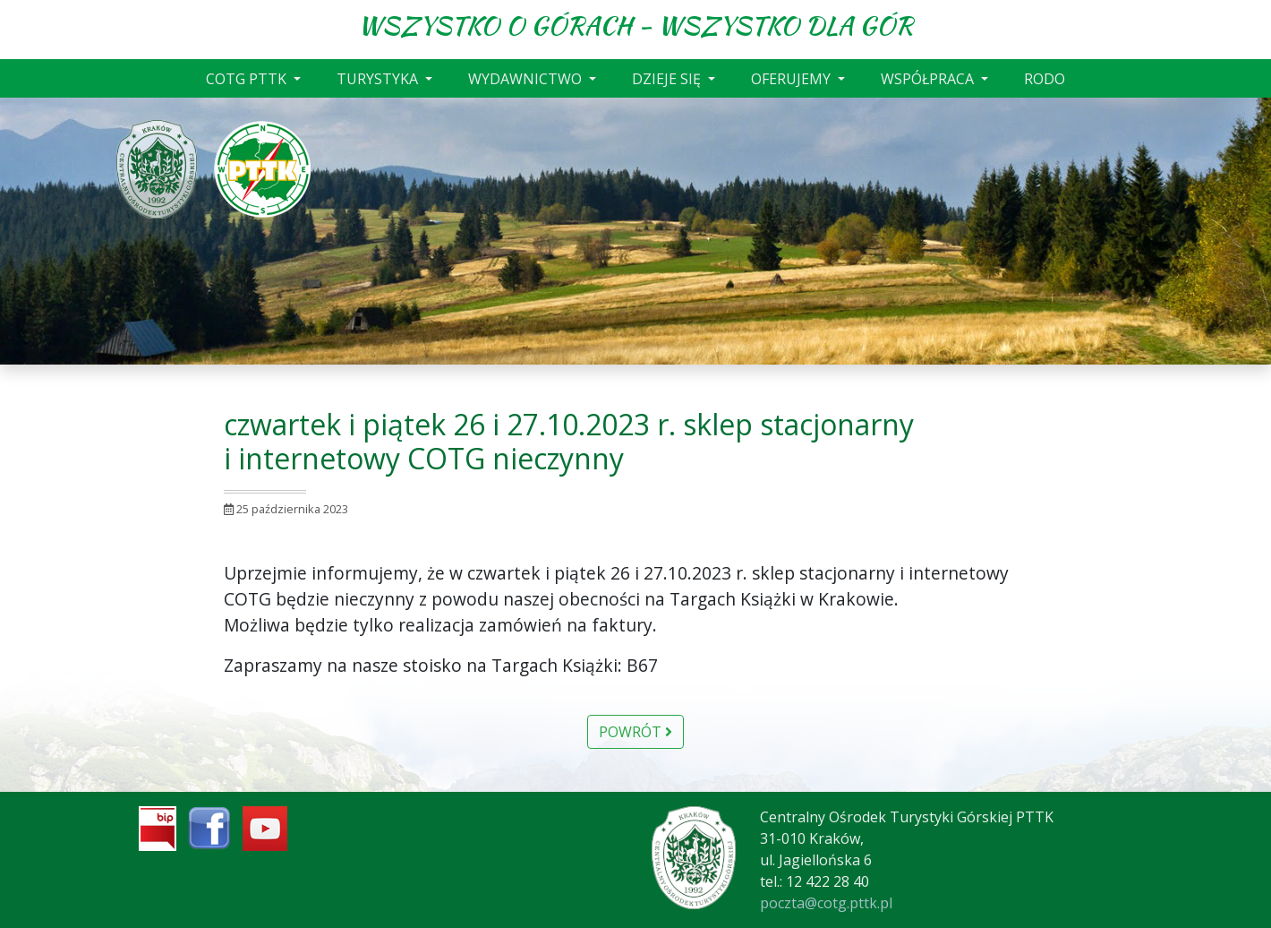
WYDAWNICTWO (526, 79)
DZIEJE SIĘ (668, 79)
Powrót (635, 732)
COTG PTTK (248, 79)
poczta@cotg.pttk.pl (826, 903)
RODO (1044, 79)
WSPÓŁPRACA (929, 79)
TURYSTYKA (379, 79)
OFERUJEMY (792, 79)
